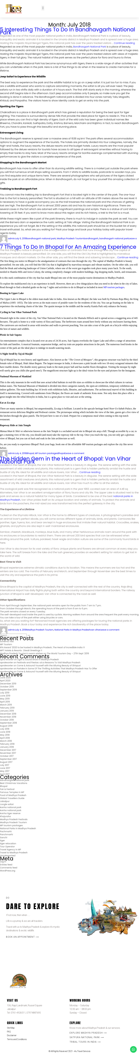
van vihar (95, 629)
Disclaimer (11, 1035)
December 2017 (8, 750)
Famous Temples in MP (12, 792)
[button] (42, 8)
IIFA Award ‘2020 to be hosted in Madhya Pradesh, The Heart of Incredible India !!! (42, 647)
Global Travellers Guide (12, 798)
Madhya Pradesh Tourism (70, 238)
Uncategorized (7, 855)
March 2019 (6, 704)
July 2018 (4, 728)
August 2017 (6, 762)
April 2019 (5, 701)
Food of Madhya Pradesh (13, 795)
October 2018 (7, 719)
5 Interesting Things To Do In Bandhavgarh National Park (67, 31)
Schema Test (7, 641)
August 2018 (6, 725)
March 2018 (6, 740)
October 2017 (7, 756)
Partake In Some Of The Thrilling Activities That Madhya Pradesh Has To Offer (57, 668)
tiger (2, 840)
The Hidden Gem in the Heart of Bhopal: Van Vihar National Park (65, 460)
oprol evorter (7, 659)
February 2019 (7, 707)
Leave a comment (74, 453)
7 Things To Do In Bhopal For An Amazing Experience (68, 247)
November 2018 (8, 716)
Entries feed (6, 864)
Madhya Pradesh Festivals (14, 819)
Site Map (11, 1028)
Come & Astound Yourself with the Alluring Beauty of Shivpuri (49, 665)
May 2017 (4, 771)
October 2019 (7, 686)
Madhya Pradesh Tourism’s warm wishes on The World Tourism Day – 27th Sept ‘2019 (44, 653)
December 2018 (8, 713)
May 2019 (5, 698)
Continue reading (124, 43)
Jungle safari (7, 804)
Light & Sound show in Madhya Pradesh (38, 659)
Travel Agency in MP (10, 849)
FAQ (9, 1031)
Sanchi (3, 837)
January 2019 (7, 710)
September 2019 (8, 689)
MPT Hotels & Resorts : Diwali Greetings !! (21, 650)
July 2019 (4, 692)
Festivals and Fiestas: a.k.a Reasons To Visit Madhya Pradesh (48, 662)
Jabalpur (5, 801)
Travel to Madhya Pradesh (14, 852)
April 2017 (5, 774)
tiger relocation (8, 843)
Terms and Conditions (17, 1039)
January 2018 (7, 746)
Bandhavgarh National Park (89, 46)
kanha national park (10, 807)
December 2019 (8, 683)
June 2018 (5, 731)
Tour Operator (7, 846)
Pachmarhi (6, 831)
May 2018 (5, 734)
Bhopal (30, 453)
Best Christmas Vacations (13, 783)
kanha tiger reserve (10, 813)
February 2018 (7, 743)
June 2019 (5, 695)
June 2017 (5, 768)
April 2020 (5, 680)
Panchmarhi (6, 834)
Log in (3, 861)
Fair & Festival (7, 789)
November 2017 (8, 753)
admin (11, 238)
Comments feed (8, 867)
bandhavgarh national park (41, 238)
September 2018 (8, 722)
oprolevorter (6, 662)
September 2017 (8, 759)
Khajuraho (5, 816)
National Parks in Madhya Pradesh (72, 629)
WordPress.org (7, 870)
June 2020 (5, 677)
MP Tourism (6, 644)
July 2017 (4, 765)
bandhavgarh (91, 238)
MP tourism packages (113, 287)
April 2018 (5, 737)
